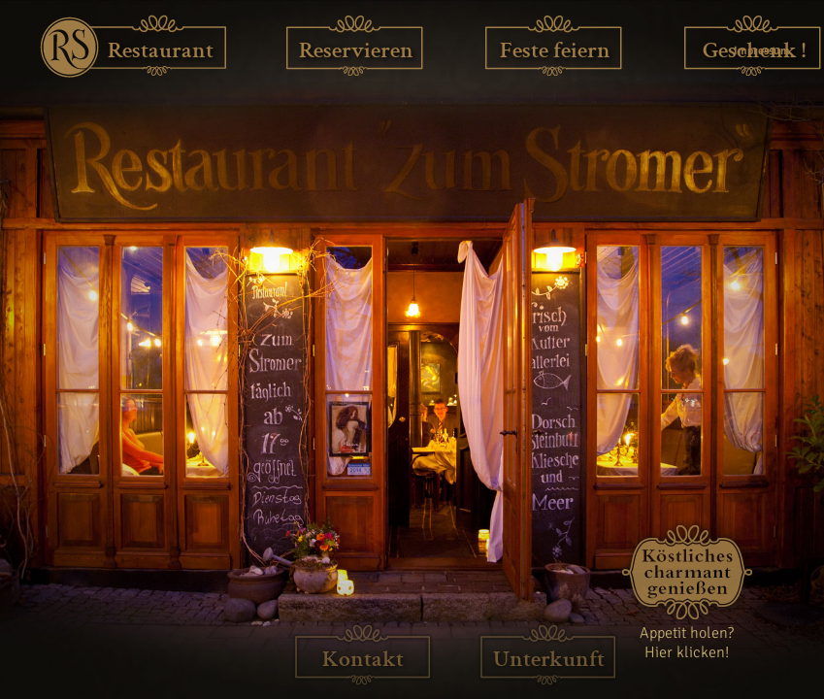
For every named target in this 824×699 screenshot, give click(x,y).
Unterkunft (549, 659)
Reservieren (356, 50)
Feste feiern (555, 50)
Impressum (760, 51)
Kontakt (363, 659)
